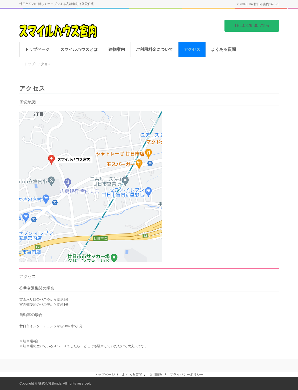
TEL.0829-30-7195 (251, 25)
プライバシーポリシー (186, 375)
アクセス (192, 49)
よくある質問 (223, 49)
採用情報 (156, 375)
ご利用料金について (154, 49)
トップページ (37, 49)
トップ (29, 64)
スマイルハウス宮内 (59, 36)
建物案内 (116, 49)
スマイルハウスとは (79, 49)
